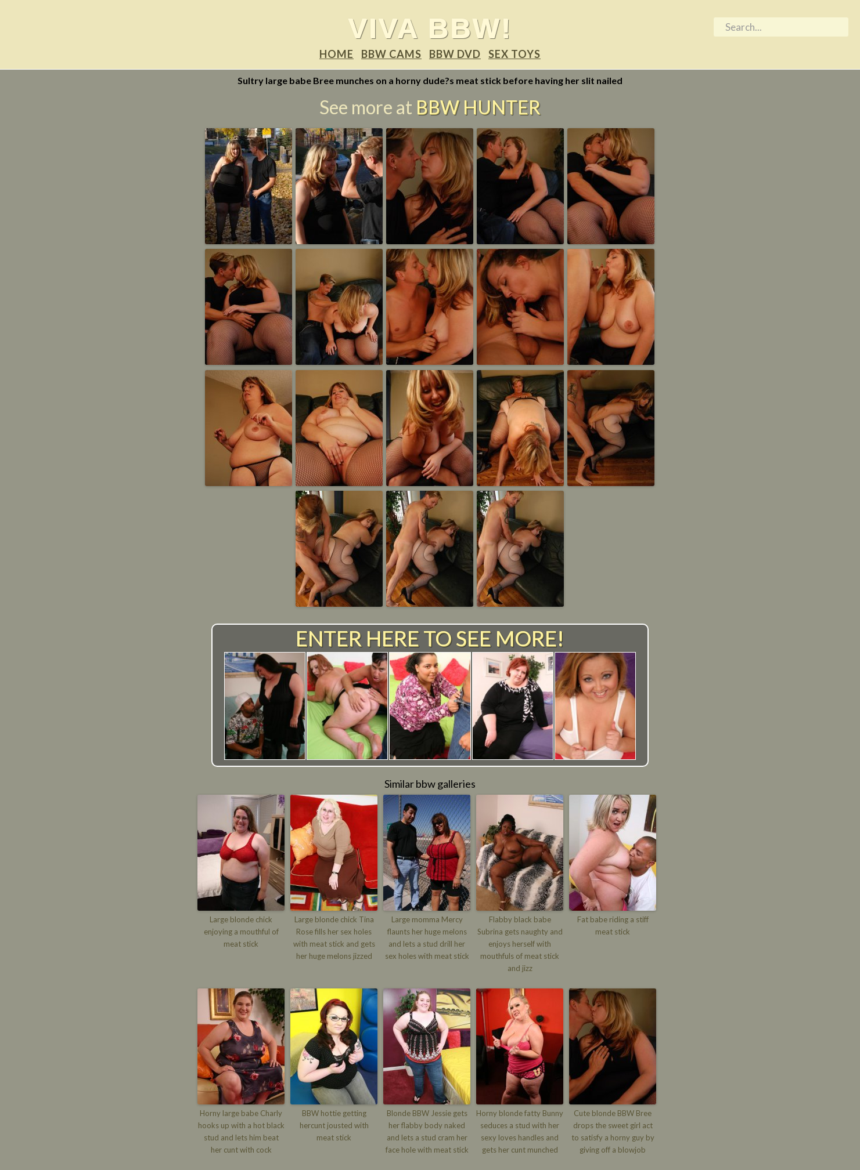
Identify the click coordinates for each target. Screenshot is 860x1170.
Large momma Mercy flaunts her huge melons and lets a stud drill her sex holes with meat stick (427, 937)
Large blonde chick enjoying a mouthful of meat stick (241, 931)
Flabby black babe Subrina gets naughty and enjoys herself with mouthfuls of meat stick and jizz (520, 943)
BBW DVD (455, 54)
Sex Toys (514, 54)
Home (336, 54)
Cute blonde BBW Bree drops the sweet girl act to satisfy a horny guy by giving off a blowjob (612, 1131)
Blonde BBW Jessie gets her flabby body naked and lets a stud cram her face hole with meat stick (427, 1131)
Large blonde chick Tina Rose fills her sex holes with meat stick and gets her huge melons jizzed (334, 937)
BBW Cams (391, 54)
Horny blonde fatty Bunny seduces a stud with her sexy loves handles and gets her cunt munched (519, 1131)
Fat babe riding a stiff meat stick (613, 925)
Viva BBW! (430, 28)
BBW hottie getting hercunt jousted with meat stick (334, 1125)
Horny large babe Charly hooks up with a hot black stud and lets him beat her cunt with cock (241, 1131)
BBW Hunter (478, 107)
